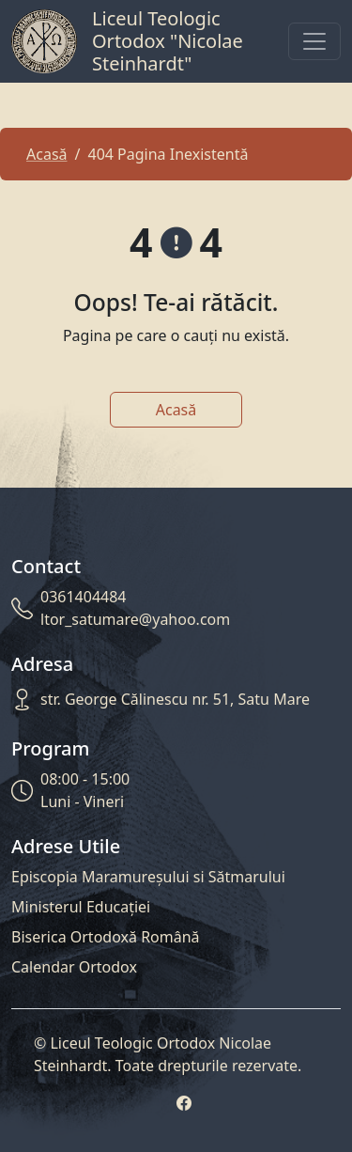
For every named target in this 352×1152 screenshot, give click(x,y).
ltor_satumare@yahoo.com (135, 619)
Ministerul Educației (80, 906)
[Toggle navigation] (314, 41)
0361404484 (83, 596)
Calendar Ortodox (74, 967)
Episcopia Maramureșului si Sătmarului (148, 876)
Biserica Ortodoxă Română (105, 936)
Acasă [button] (176, 409)
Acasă (47, 154)
